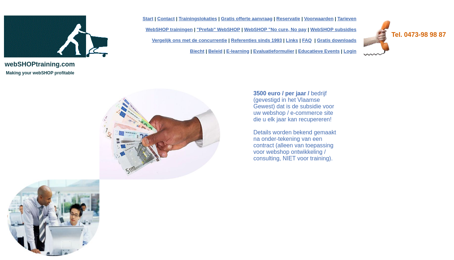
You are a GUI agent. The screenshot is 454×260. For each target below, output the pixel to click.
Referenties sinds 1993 (256, 40)
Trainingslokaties (198, 18)
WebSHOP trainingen (169, 29)
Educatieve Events (319, 51)
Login (350, 51)
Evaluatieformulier (273, 51)
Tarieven (346, 18)
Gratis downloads (336, 40)
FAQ (307, 40)
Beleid (215, 51)
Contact (166, 18)
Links (292, 40)
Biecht (197, 51)
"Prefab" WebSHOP (218, 29)
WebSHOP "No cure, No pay (275, 29)
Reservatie (288, 18)
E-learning (237, 51)
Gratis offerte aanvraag (246, 18)
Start (148, 18)
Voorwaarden (318, 18)
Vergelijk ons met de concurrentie (189, 40)
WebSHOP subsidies (333, 29)
